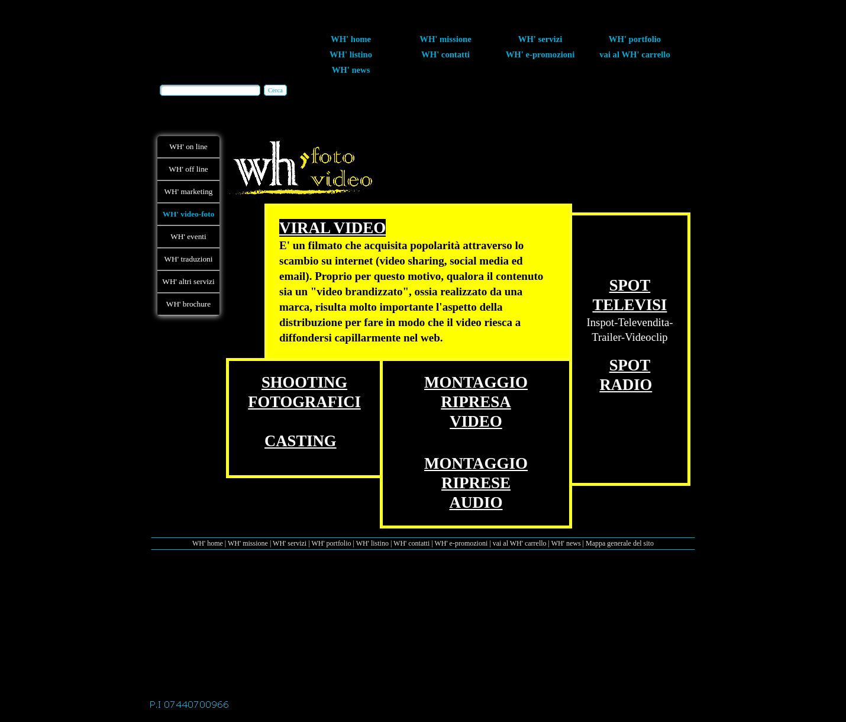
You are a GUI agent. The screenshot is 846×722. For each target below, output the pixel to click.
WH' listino (372, 543)
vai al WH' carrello (520, 543)
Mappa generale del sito (620, 543)
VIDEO (476, 421)
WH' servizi (289, 543)
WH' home (207, 543)
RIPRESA (476, 402)
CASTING (300, 441)
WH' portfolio (331, 543)
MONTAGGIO (476, 382)
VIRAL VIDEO (332, 228)
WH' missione (248, 543)
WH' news (566, 543)
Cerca (275, 90)
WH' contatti (411, 543)
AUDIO (475, 502)
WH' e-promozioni (460, 543)
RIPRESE (476, 483)
